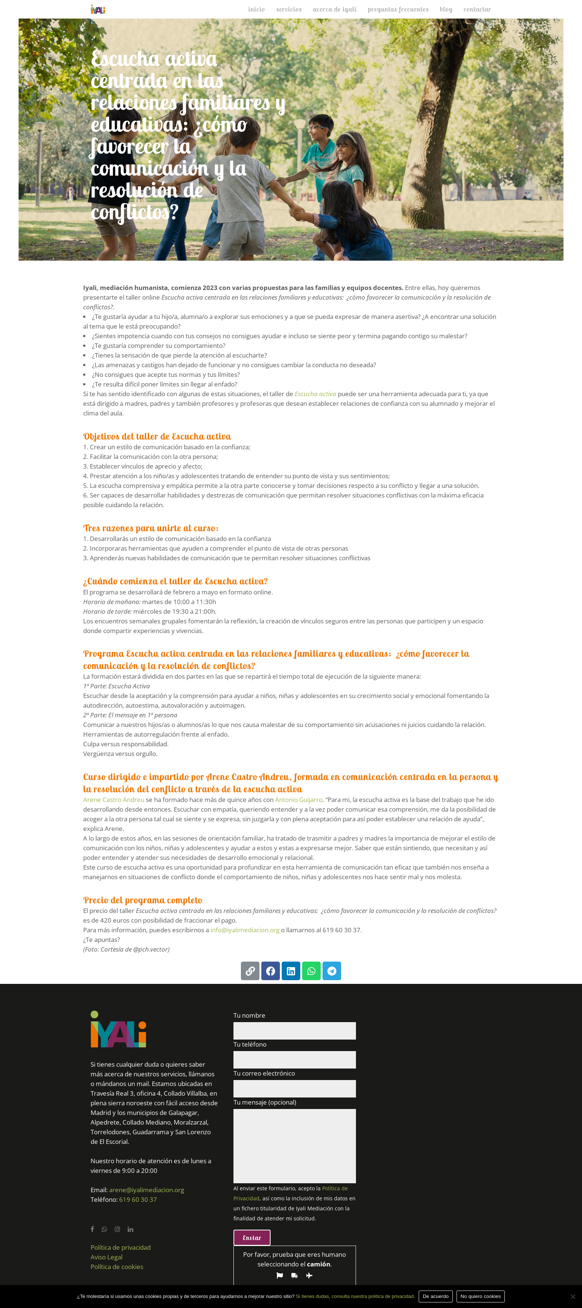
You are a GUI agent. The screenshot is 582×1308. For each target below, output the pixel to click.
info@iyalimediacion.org (244, 930)
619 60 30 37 (138, 1199)
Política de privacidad (121, 1247)
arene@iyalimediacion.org (146, 1189)
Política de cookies (117, 1266)
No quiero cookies (481, 1296)
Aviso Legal (106, 1257)
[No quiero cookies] (572, 1296)
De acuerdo (436, 1296)
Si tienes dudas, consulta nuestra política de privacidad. (355, 1296)
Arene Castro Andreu (113, 799)
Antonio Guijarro (299, 799)
